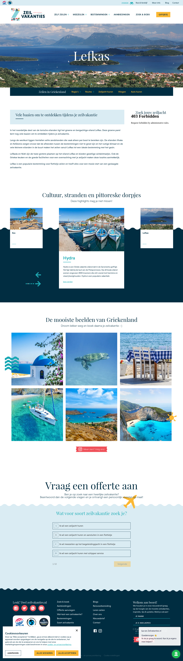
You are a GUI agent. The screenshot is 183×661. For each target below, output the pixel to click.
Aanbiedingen (64, 606)
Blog (167, 3)
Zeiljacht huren (106, 91)
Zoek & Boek (143, 14)
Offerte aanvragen (66, 610)
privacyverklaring (141, 633)
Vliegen (122, 91)
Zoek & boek (63, 602)
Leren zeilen (99, 610)
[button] (141, 2)
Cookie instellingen (112, 655)
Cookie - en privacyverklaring (88, 655)
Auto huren (136, 91)
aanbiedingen (122, 14)
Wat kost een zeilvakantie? (69, 614)
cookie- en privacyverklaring (59, 644)
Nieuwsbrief (99, 618)
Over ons (97, 614)
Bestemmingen (64, 618)
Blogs (95, 602)
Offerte (163, 14)
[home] (28, 14)
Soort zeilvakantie (65, 622)
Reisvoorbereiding (102, 606)
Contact (175, 3)
